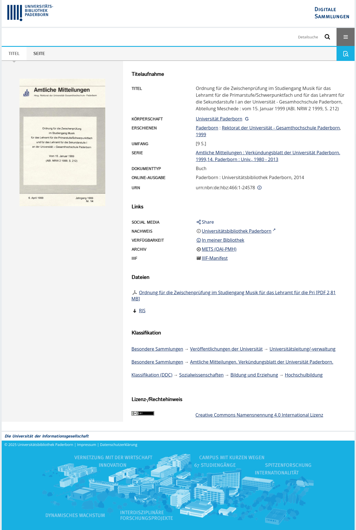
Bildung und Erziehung (254, 375)
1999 (201, 134)
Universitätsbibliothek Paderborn (45, 444)
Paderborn (207, 128)
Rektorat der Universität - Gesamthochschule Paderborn (281, 128)
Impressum (86, 444)
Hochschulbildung (304, 375)
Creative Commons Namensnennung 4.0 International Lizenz (259, 415)
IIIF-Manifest (215, 258)
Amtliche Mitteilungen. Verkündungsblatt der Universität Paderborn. (261, 362)
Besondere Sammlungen (157, 349)
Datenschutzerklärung (118, 444)
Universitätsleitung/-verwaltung (303, 349)
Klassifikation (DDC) (152, 375)
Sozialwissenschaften (201, 375)
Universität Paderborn (219, 119)
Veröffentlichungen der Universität (226, 349)
